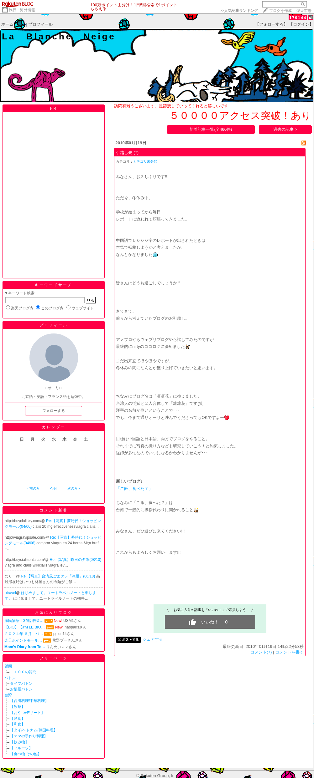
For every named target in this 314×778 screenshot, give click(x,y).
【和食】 (17, 724)
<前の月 (33, 488)
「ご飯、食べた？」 (134, 488)
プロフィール (40, 24)
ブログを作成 (280, 10)
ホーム (7, 24)
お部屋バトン (21, 689)
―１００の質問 (23, 672)
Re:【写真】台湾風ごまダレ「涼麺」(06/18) (58, 576)
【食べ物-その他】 (25, 754)
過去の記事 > (285, 129)
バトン (10, 678)
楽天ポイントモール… (23, 640)
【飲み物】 (19, 742)
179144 (297, 17)
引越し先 (124, 152)
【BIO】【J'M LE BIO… (24, 627)
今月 (53, 488)
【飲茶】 (17, 706)
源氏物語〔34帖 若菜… (24, 620)
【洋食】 (17, 718)
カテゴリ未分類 (145, 161)
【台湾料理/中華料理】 (29, 701)
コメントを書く (289, 652)
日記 (21, 24)
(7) (136, 152)
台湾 (8, 695)
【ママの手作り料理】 (29, 736)
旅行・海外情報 (22, 10)
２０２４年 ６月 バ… (23, 634)
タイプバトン (21, 683)
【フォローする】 (271, 24)
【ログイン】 (301, 24)
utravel (10, 593)
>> (239, 10)
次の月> (73, 488)
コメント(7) (261, 652)
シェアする (153, 639)
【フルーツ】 (21, 748)
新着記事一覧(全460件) (211, 129)
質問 (8, 666)
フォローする (53, 411)
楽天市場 (303, 10)
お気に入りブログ (53, 612)
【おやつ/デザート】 (27, 712)
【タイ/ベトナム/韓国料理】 (33, 730)
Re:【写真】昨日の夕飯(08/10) (76, 559)
